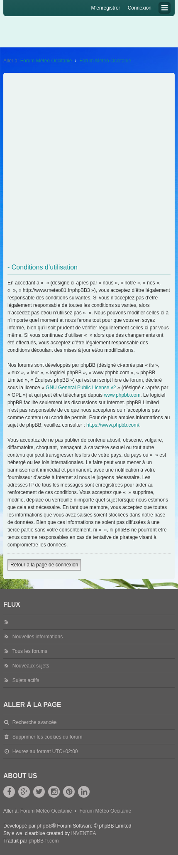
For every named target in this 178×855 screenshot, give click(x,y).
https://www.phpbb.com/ (112, 425)
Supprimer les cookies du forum (47, 737)
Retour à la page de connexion (44, 565)
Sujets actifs (25, 680)
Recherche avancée (34, 722)
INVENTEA (83, 833)
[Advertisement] (89, 168)
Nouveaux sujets (30, 666)
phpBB (44, 826)
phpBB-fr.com (44, 841)
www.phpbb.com (122, 395)
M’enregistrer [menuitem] (105, 8)
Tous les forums (29, 651)
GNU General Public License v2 (81, 387)
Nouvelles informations (37, 637)
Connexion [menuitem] (139, 8)
